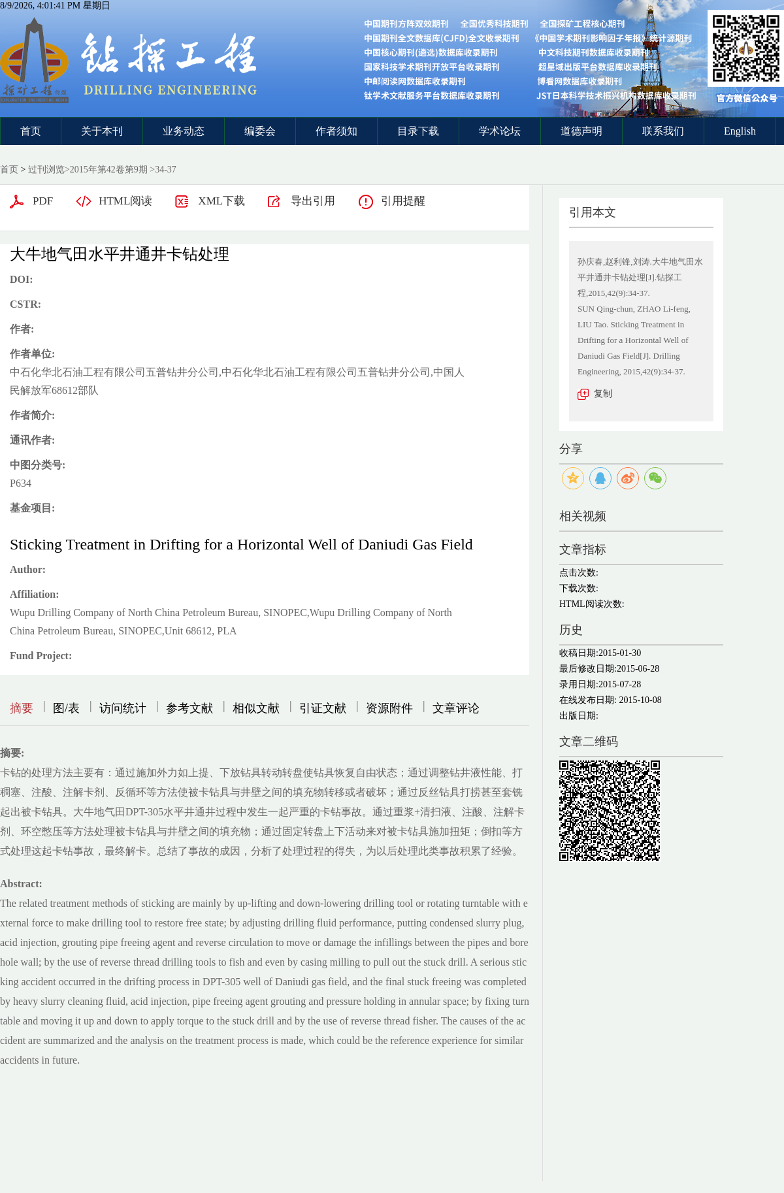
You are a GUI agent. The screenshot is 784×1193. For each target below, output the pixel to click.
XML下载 (221, 201)
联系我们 (663, 131)
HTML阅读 (125, 201)
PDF (43, 201)
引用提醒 (403, 201)
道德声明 (581, 131)
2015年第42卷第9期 (109, 169)
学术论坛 (500, 131)
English (740, 131)
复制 (603, 394)
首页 (30, 131)
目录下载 (418, 131)
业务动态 (183, 131)
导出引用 (313, 201)
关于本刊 (102, 131)
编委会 (260, 131)
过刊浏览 (46, 169)
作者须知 (336, 131)
